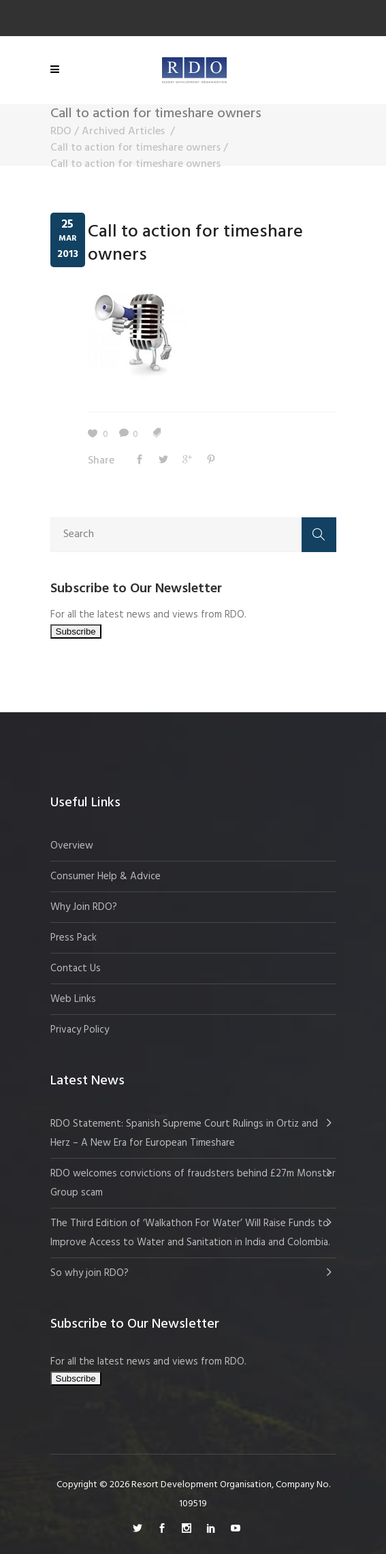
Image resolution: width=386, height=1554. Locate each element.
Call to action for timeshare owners (135, 148)
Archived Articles (123, 131)
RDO (60, 131)
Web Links (73, 999)
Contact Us (75, 968)
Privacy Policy (79, 1030)
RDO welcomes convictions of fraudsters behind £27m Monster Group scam (193, 1183)
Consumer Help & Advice (105, 876)
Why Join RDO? (83, 907)
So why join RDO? (89, 1273)
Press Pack (73, 938)
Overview (71, 846)
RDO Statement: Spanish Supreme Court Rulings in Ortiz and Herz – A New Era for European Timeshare (184, 1133)
